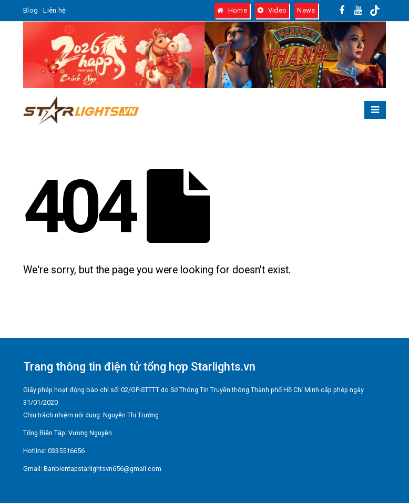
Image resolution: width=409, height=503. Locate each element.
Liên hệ (54, 10)
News (306, 10)
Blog (30, 10)
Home (232, 10)
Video (272, 10)
